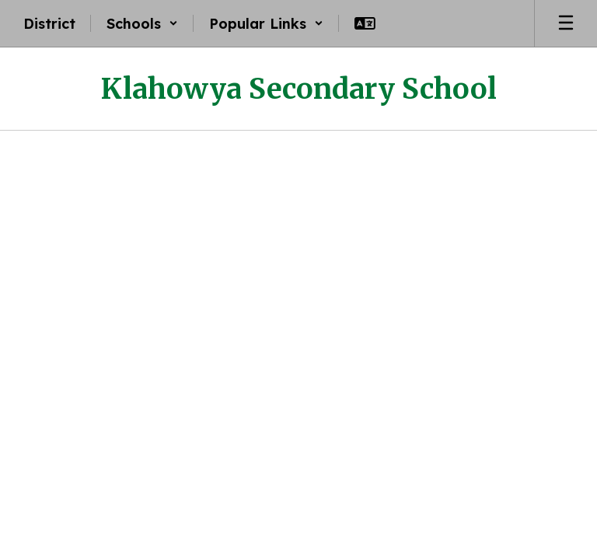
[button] (142, 23)
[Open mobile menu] (566, 23)
